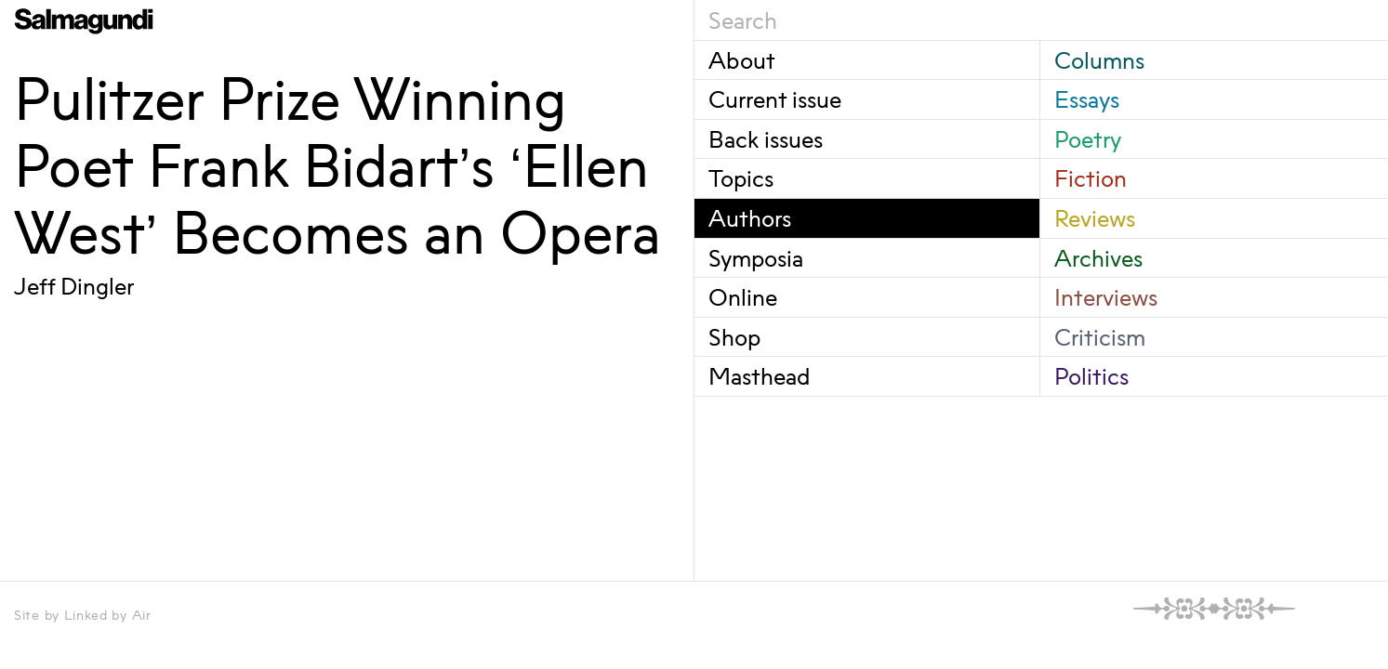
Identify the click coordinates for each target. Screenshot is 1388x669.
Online (742, 296)
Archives (1098, 257)
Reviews (1094, 217)
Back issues (765, 138)
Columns (1099, 59)
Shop (734, 336)
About (741, 59)
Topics (740, 177)
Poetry (1087, 138)
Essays (1086, 98)
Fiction (1090, 177)
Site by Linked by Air (83, 615)
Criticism (1099, 336)
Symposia (755, 257)
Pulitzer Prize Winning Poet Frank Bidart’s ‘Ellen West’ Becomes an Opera (337, 165)
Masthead (759, 375)
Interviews (1105, 296)
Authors (749, 217)
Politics (1091, 375)
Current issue (774, 98)
